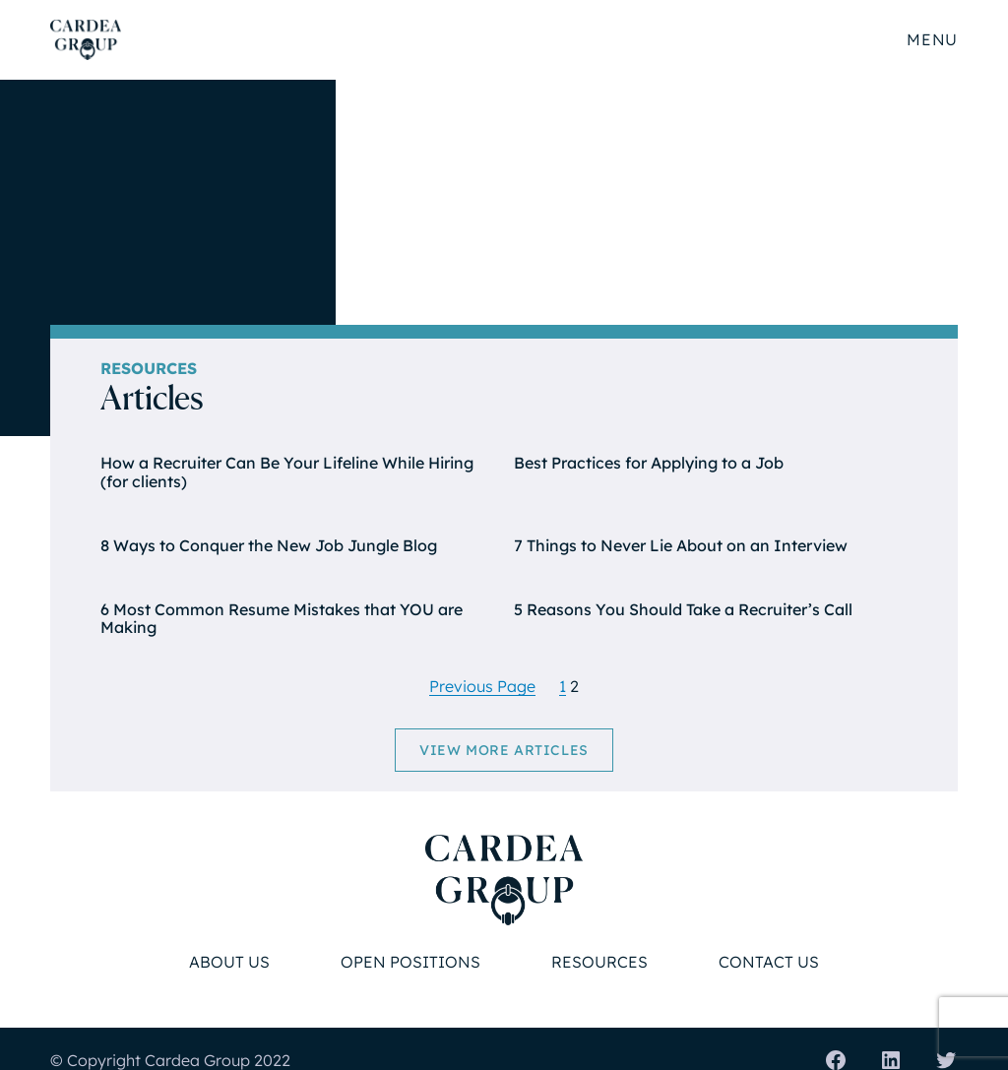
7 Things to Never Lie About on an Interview (681, 545)
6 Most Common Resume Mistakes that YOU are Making (281, 618)
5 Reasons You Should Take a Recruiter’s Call (683, 609)
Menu (932, 39)
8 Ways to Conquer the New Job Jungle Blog (268, 545)
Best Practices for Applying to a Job (649, 463)
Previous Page (482, 686)
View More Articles (504, 750)
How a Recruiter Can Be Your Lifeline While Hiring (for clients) (286, 472)
